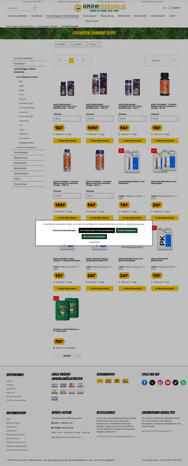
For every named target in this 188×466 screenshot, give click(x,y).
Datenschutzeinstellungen (64, 230)
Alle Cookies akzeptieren (94, 236)
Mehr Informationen (135, 224)
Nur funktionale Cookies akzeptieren (96, 230)
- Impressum (94, 242)
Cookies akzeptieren (127, 230)
